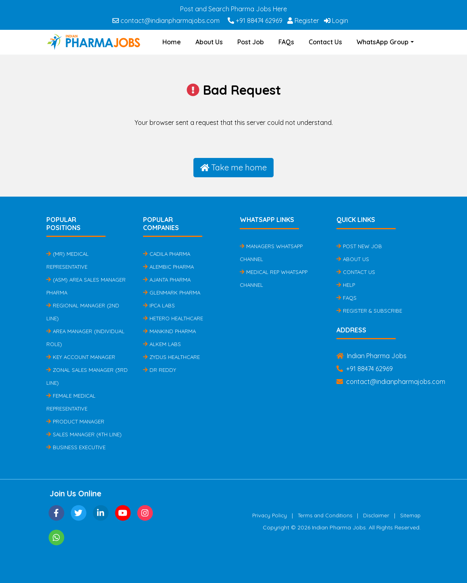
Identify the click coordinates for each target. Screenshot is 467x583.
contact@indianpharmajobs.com (166, 21)
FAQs (286, 42)
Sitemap (410, 515)
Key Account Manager (80, 357)
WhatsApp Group (383, 42)
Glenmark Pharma (171, 292)
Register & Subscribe (369, 310)
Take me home (233, 167)
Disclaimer (376, 515)
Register (303, 21)
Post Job (250, 42)
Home (171, 42)
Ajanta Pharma (167, 279)
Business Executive (76, 447)
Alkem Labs (162, 344)
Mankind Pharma (169, 331)
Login (336, 21)
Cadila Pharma (166, 254)
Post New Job (359, 246)
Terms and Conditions (325, 515)
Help (345, 285)
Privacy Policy (269, 515)
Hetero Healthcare (173, 318)
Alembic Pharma (168, 266)
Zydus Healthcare (171, 357)
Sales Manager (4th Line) (84, 434)
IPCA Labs (159, 305)
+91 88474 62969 (255, 21)
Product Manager (75, 421)
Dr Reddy (159, 370)
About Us (209, 42)
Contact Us (325, 42)
